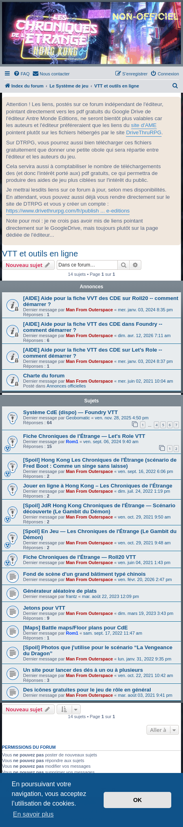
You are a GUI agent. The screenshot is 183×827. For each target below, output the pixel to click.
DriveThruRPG (143, 132)
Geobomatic (78, 417)
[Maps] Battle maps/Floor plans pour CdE (75, 628)
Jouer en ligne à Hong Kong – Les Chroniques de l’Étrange (97, 486)
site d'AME (144, 125)
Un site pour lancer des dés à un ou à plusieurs (83, 670)
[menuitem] (21, 74)
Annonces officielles (66, 385)
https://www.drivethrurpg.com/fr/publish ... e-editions (68, 211)
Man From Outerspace (89, 309)
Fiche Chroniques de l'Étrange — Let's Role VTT (84, 436)
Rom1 (72, 441)
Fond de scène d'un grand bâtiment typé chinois (84, 574)
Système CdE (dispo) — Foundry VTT (70, 412)
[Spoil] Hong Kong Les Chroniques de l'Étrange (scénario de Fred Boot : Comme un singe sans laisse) (100, 463)
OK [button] (137, 800)
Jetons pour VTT (44, 608)
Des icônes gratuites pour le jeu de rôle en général (87, 690)
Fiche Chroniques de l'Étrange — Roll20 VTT (79, 557)
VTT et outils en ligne (40, 253)
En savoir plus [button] (33, 814)
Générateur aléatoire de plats (60, 591)
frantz (71, 596)
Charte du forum (44, 376)
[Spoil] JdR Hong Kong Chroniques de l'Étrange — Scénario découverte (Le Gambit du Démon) (99, 508)
